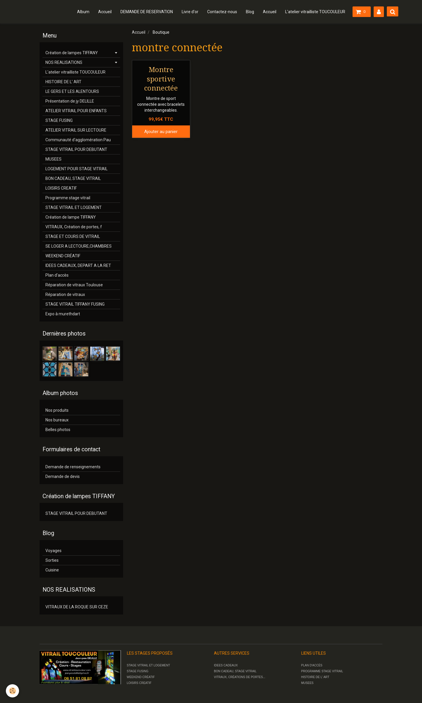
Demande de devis (62, 476)
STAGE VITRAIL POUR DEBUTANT (76, 149)
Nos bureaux (57, 420)
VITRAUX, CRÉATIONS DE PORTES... (239, 677)
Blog (250, 11)
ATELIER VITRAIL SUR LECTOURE (75, 130)
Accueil (105, 11)
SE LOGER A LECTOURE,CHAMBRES (78, 246)
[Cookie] (12, 690)
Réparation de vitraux (65, 294)
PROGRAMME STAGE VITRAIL (322, 671)
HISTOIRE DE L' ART (63, 81)
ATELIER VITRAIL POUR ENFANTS (76, 110)
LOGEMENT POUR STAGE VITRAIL (76, 168)
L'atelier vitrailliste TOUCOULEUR (315, 11)
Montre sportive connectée (161, 79)
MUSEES (53, 159)
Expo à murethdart (62, 314)
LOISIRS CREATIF (61, 188)
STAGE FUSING (59, 120)
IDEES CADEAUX (226, 665)
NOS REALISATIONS (63, 62)
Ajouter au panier (161, 131)
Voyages (53, 550)
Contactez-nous (222, 11)
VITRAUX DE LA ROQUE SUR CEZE (76, 607)
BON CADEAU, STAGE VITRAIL (73, 178)
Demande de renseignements (73, 466)
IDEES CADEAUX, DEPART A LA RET (78, 265)
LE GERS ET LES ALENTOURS (72, 91)
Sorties (52, 560)
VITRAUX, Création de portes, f (73, 226)
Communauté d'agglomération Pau (78, 139)
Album (83, 11)
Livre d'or (190, 11)
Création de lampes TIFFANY (71, 52)
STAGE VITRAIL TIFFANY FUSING (75, 304)
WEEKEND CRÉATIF (62, 255)
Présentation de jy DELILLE (69, 101)
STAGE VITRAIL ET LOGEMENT (73, 207)
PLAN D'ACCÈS (312, 665)
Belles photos (57, 429)
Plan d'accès (57, 275)
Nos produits (57, 410)
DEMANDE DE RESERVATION (146, 11)
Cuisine (52, 570)
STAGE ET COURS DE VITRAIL (72, 236)
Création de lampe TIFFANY (70, 217)
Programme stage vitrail (67, 197)
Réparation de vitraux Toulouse (74, 284)
